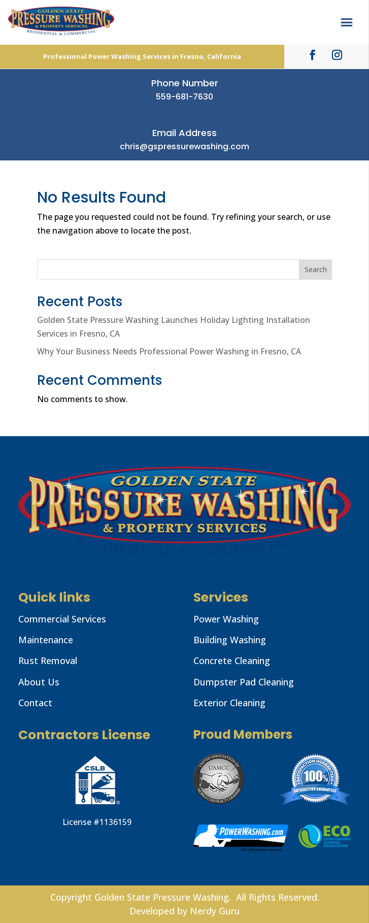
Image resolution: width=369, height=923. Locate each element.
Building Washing (229, 640)
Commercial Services (62, 619)
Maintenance (45, 640)
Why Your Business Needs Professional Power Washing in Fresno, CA (169, 351)
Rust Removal (47, 660)
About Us (38, 682)
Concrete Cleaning (231, 660)
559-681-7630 (184, 97)
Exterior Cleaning (229, 703)
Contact (35, 703)
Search (316, 269)
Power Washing (226, 619)
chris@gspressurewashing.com (184, 146)
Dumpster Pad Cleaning (243, 682)
